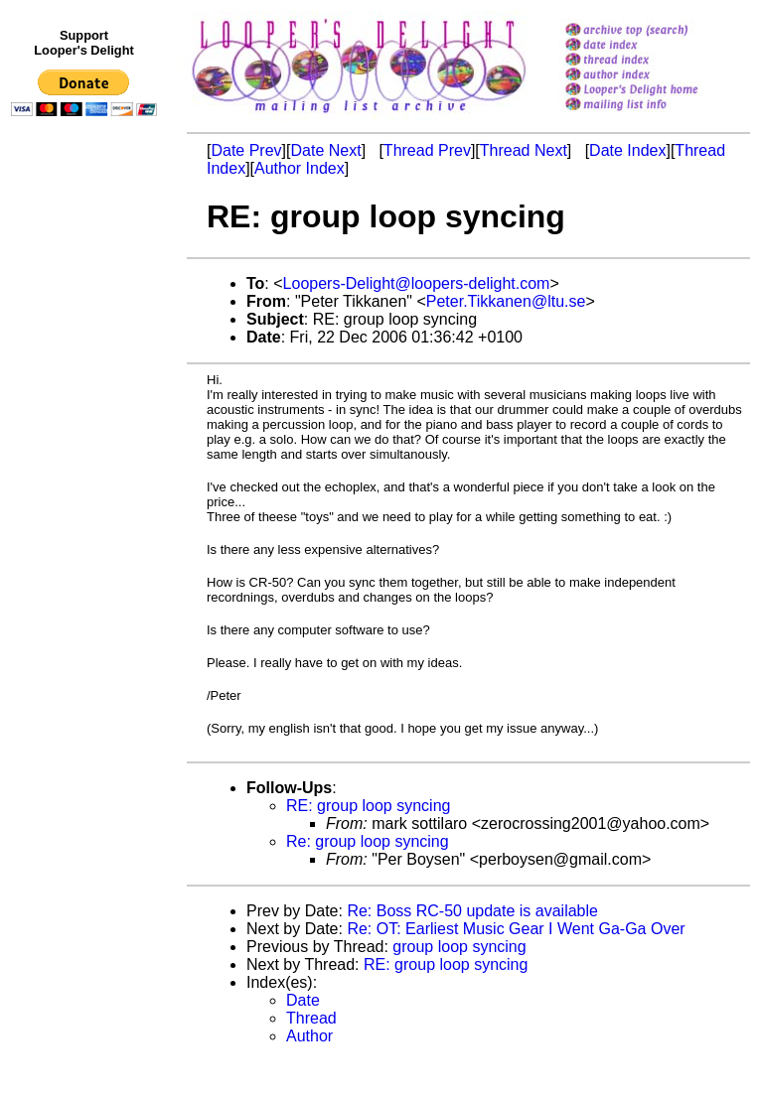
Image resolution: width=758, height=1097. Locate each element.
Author (309, 1036)
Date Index (627, 150)
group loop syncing (459, 946)
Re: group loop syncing (367, 841)
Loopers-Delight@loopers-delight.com (416, 283)
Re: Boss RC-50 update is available (472, 910)
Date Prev (246, 150)
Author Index (299, 168)
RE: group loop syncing (368, 805)
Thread (311, 1018)
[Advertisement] (87, 533)
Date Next (325, 150)
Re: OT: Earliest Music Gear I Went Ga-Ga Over (515, 928)
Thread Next (523, 150)
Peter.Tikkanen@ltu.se (506, 301)
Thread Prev (427, 150)
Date (303, 1000)
